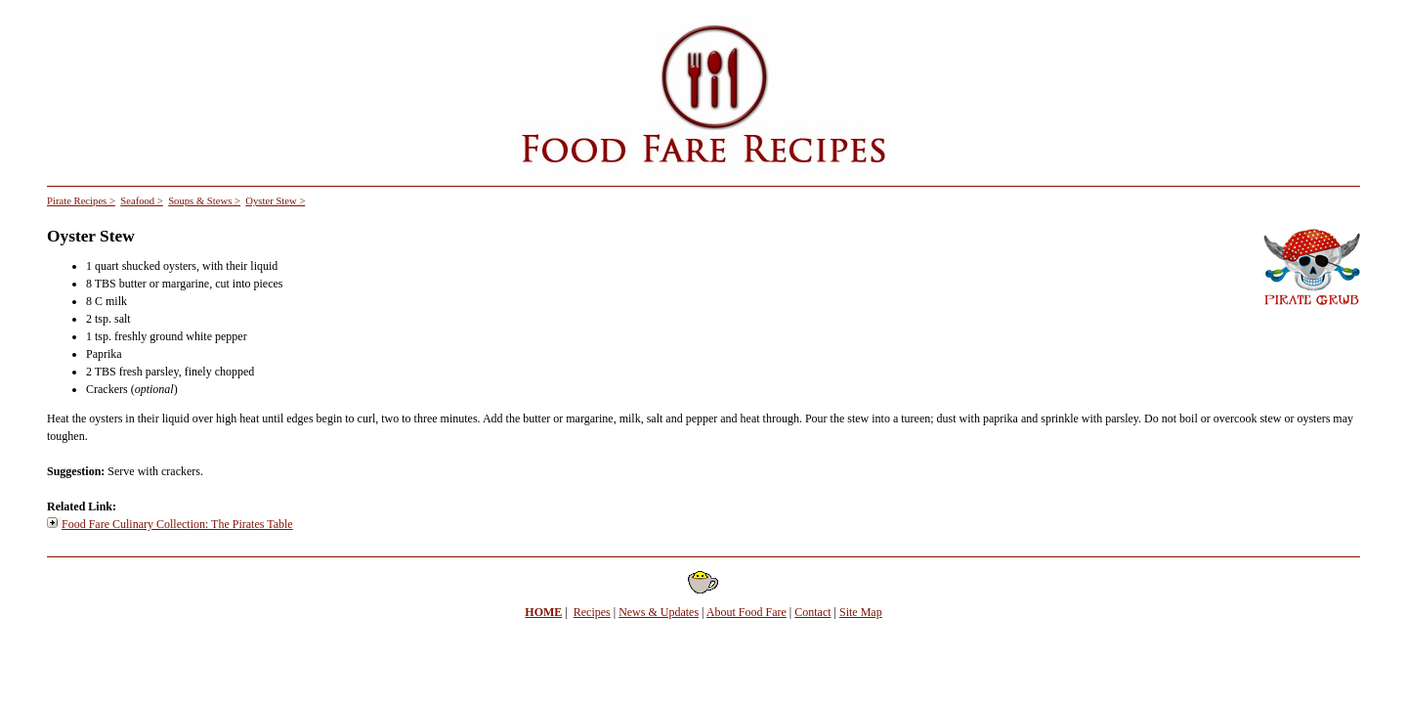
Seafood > (141, 201)
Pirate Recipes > (81, 201)
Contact (812, 612)
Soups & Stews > (204, 201)
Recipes (592, 612)
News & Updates (658, 612)
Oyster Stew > (275, 201)
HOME (543, 612)
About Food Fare (746, 612)
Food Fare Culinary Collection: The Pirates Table (177, 524)
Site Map (860, 612)
